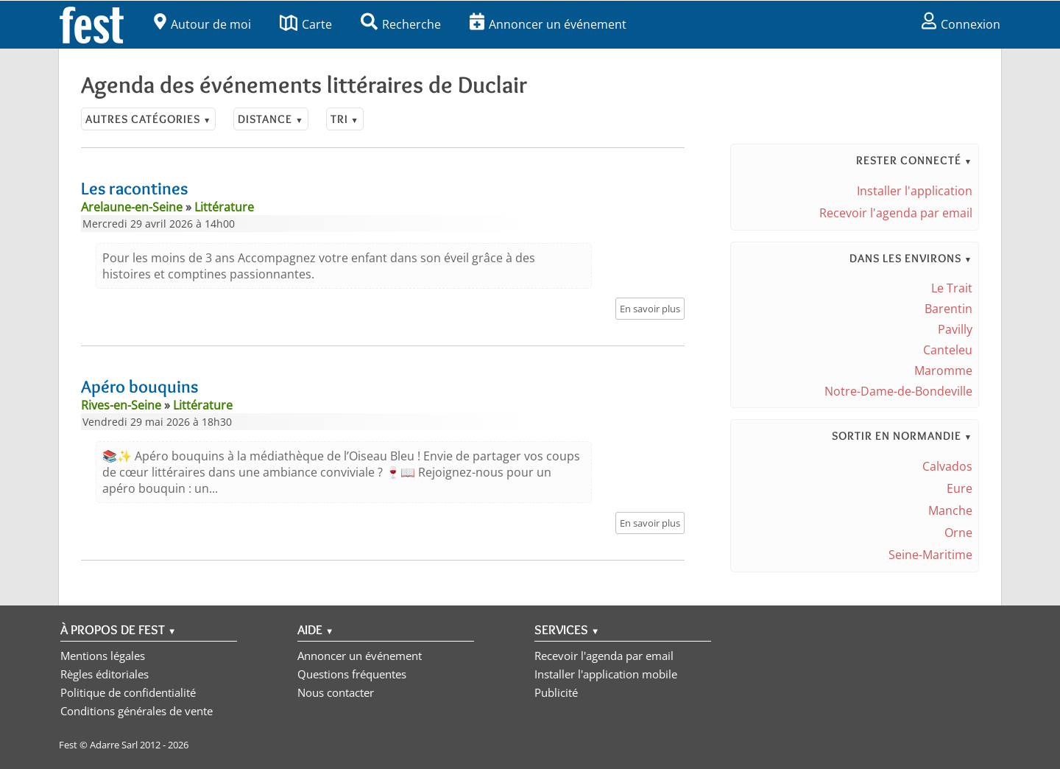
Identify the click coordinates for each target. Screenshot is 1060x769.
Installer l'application (914, 191)
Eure (959, 488)
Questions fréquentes (351, 674)
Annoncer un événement (548, 24)
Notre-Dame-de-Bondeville (898, 391)
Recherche (401, 24)
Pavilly (955, 329)
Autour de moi (202, 24)
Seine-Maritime (930, 555)
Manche (950, 510)
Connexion (961, 24)
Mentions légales (102, 655)
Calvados (947, 466)
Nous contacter (335, 692)
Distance (270, 119)
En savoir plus (650, 308)
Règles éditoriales (104, 674)
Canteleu (947, 350)
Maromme (943, 370)
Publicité (556, 692)
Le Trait (951, 288)
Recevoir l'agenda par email (895, 213)
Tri (345, 119)
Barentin (948, 309)
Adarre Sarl (114, 744)
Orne (958, 532)
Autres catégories (148, 119)
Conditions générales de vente (136, 710)
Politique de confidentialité (128, 692)
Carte (306, 24)
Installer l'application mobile (605, 674)
